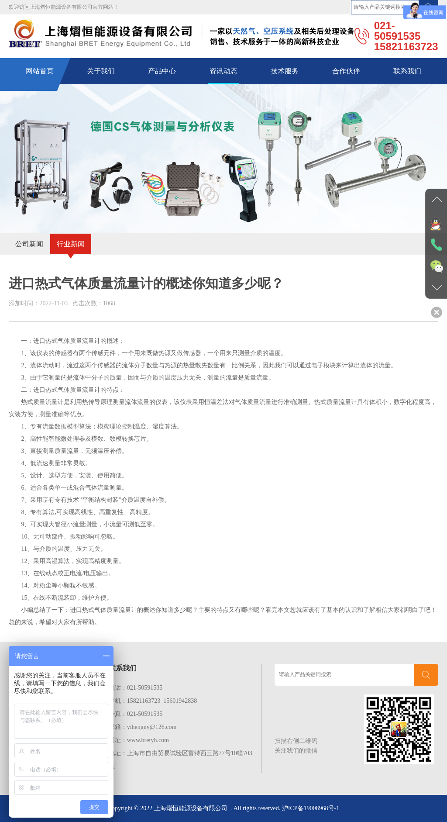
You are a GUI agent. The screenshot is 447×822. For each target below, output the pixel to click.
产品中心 (162, 71)
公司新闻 (29, 244)
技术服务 (285, 71)
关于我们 (101, 71)
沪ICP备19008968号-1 (310, 808)
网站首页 (40, 71)
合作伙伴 (346, 71)
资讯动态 (223, 71)
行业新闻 (71, 244)
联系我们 (407, 71)
